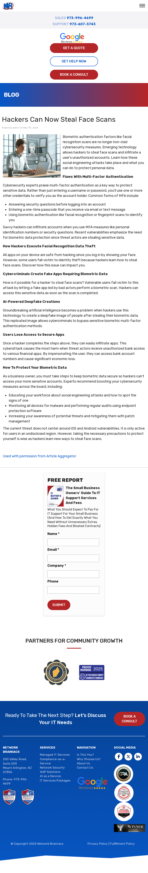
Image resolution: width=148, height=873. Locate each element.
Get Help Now (74, 61)
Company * (56, 565)
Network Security (52, 767)
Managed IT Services (55, 754)
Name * (53, 534)
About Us (83, 763)
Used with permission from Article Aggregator (39, 456)
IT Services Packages (55, 780)
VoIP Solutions (50, 772)
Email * (53, 549)
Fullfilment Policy (122, 843)
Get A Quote (74, 48)
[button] (142, 6)
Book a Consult (74, 74)
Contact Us (85, 767)
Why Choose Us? (89, 759)
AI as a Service (50, 776)
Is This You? (85, 754)
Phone (52, 581)
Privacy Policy (97, 843)
